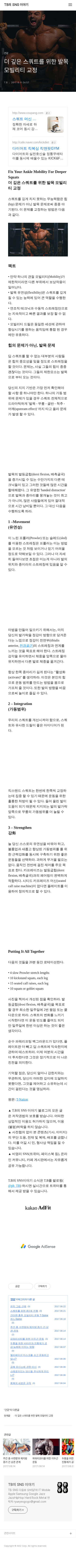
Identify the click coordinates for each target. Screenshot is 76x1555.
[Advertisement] (38, 1246)
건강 (13, 1299)
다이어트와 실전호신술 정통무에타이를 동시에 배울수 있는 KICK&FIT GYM (37, 156)
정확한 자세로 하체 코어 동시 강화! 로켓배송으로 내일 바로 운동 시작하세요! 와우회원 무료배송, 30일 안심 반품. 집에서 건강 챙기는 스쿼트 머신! (25, 127)
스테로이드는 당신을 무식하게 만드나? (29, 1373)
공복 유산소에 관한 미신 (23, 1367)
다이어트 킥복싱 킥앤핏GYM (35, 148)
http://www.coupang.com (27, 113)
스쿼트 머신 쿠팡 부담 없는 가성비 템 (24, 119)
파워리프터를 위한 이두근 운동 (27, 1339)
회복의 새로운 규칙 (20, 1383)
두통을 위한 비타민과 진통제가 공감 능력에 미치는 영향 (28, 1345)
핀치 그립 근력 (18, 1306)
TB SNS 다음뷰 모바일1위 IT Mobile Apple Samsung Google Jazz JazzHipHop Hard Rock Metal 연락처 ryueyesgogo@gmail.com (29, 1495)
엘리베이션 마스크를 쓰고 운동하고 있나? (29, 1357)
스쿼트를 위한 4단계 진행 (24, 1311)
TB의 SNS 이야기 (16, 5)
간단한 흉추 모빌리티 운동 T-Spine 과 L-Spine (29, 1317)
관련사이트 (9, 1533)
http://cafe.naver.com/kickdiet (30, 142)
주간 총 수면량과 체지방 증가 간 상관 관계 (29, 1329)
